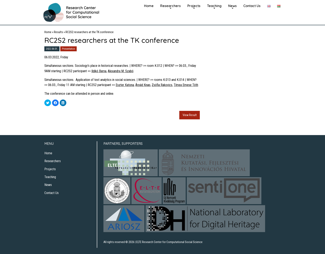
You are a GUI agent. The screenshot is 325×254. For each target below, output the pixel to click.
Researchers (170, 6)
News (232, 6)
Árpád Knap (142, 85)
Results (58, 32)
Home (149, 6)
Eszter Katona (125, 85)
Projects (193, 6)
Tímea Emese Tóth (186, 85)
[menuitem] (149, 5)
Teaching (214, 6)
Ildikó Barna (98, 71)
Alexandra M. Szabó (120, 71)
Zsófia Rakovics (162, 85)
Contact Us (252, 6)
